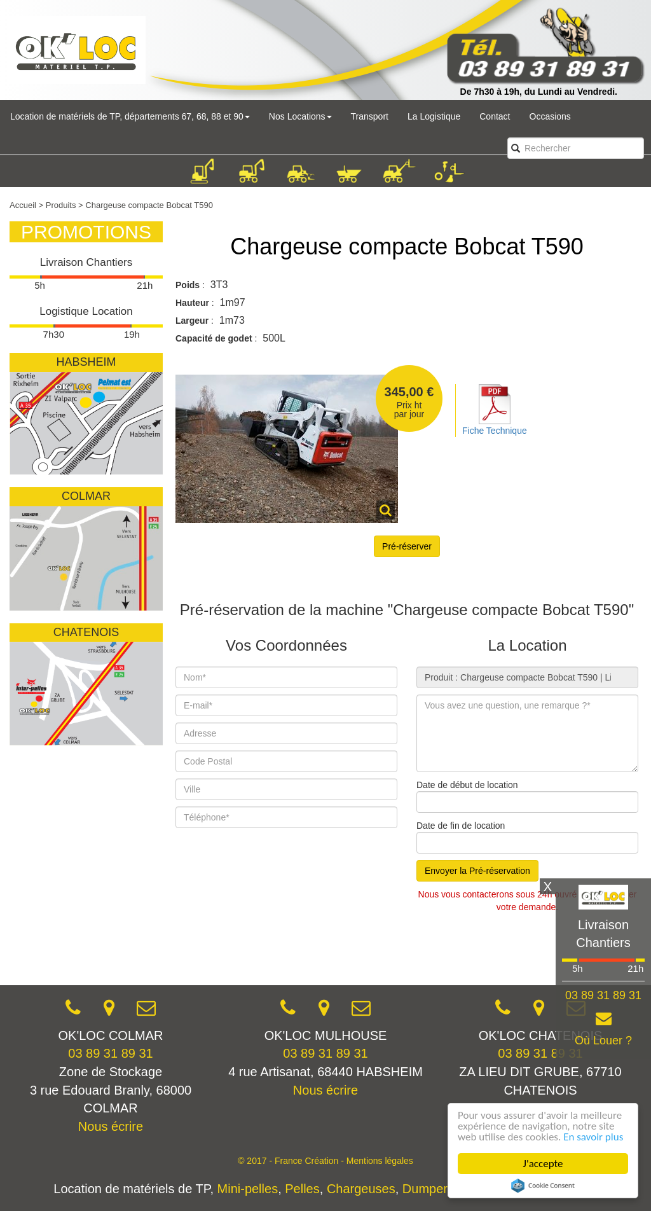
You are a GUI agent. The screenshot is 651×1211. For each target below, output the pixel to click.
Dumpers (428, 1189)
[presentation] (272, 947)
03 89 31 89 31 (110, 1053)
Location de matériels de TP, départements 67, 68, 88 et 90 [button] (130, 116)
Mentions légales (379, 1161)
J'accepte (543, 1163)
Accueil (23, 205)
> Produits (57, 205)
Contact (494, 116)
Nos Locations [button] (300, 116)
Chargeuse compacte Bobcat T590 (407, 246)
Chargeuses (361, 1189)
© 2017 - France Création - (292, 1161)
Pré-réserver (407, 546)
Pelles (302, 1189)
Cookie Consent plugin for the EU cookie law (543, 1186)
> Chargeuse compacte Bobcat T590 (145, 205)
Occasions (550, 116)
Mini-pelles (247, 1189)
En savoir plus (593, 1137)
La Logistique (434, 116)
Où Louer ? (603, 1040)
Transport (369, 116)
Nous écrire (110, 1126)
